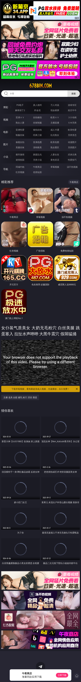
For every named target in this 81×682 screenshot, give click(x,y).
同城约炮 (20, 166)
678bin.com (40, 86)
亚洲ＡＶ (20, 117)
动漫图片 (72, 142)
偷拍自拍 (37, 129)
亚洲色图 (37, 142)
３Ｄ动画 (72, 117)
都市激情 (20, 154)
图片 (5, 144)
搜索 (73, 93)
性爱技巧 (72, 159)
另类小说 (37, 159)
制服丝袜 (20, 135)
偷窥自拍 (20, 142)
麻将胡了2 (20, 110)
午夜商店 (37, 166)
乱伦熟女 (55, 135)
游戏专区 (72, 105)
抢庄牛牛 (72, 110)
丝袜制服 (37, 122)
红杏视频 (20, 172)
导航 (5, 169)
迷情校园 (20, 159)
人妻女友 (55, 154)
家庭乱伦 (37, 154)
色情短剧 (37, 172)
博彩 (5, 107)
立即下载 (62, 675)
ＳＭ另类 (72, 122)
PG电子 (20, 105)
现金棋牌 (55, 110)
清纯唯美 (37, 147)
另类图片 (72, 147)
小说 (5, 156)
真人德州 (37, 105)
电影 (5, 132)
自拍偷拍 (37, 117)
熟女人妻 (20, 122)
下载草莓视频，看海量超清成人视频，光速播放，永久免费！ (44, 389)
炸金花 (37, 110)
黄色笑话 (55, 159)
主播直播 (55, 122)
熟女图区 (55, 147)
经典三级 (37, 135)
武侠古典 (72, 154)
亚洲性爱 (20, 129)
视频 (5, 119)
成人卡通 (55, 129)
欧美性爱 (72, 129)
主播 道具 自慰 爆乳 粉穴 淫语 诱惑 (20, 397)
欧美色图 (55, 142)
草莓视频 (55, 166)
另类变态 (72, 135)
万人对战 (55, 105)
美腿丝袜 (20, 147)
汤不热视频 (72, 166)
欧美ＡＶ (55, 117)
